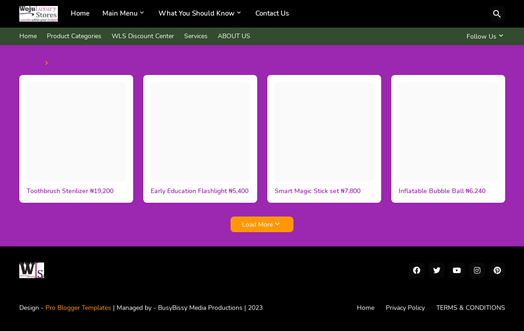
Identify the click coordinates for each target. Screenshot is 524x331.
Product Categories (74, 36)
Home (80, 13)
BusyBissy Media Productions (201, 307)
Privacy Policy (405, 307)
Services (196, 36)
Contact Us (272, 13)
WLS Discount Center (143, 36)
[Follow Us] (483, 36)
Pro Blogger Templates (78, 307)
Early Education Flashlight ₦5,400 (199, 191)
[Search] (497, 14)
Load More (257, 224)
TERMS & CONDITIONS (470, 307)
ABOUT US (234, 36)
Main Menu (120, 13)
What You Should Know (196, 13)
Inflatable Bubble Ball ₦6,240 (442, 191)
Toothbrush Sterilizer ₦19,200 (70, 191)
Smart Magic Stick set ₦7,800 (318, 191)
